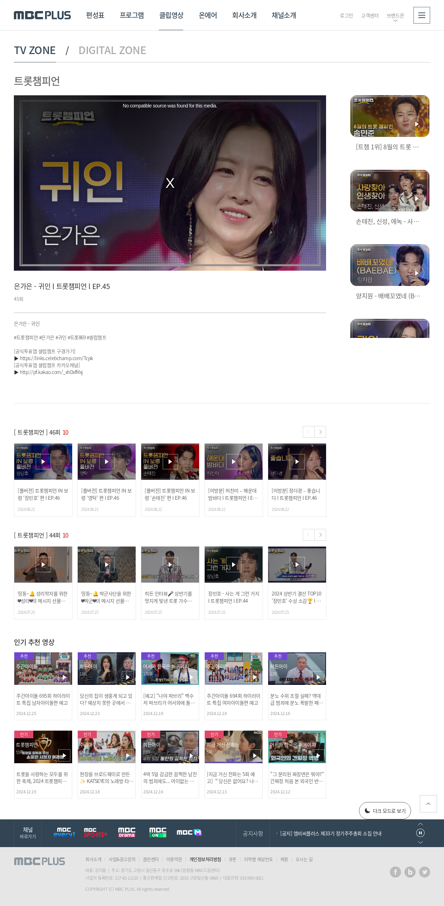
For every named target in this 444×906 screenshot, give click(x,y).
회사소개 (244, 15)
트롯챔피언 (37, 80)
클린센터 (151, 859)
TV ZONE (35, 49)
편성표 (95, 15)
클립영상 (171, 15)
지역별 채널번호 (258, 859)
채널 (27, 832)
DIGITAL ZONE (112, 49)
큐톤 (233, 859)
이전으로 (420, 824)
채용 (284, 859)
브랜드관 (395, 15)
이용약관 (174, 859)
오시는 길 (304, 859)
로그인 (346, 15)
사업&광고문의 (122, 859)
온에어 (208, 15)
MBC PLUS (42, 15)
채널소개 (284, 15)
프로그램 (132, 15)
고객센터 (369, 15)
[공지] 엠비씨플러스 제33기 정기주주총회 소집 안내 (331, 833)
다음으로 (420, 842)
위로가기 (428, 803)
